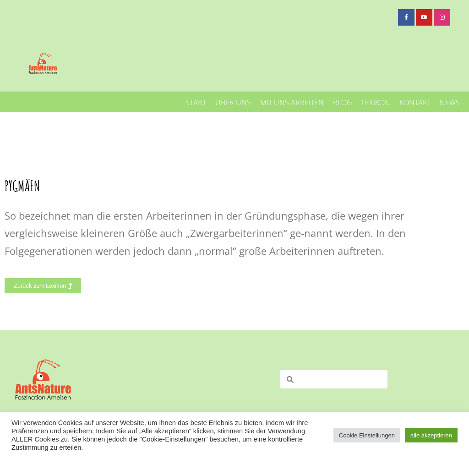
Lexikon (375, 102)
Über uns (233, 102)
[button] (43, 285)
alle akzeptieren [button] (431, 435)
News (450, 102)
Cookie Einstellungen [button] (367, 435)
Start (195, 102)
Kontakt (415, 102)
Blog (342, 102)
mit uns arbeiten (292, 102)
